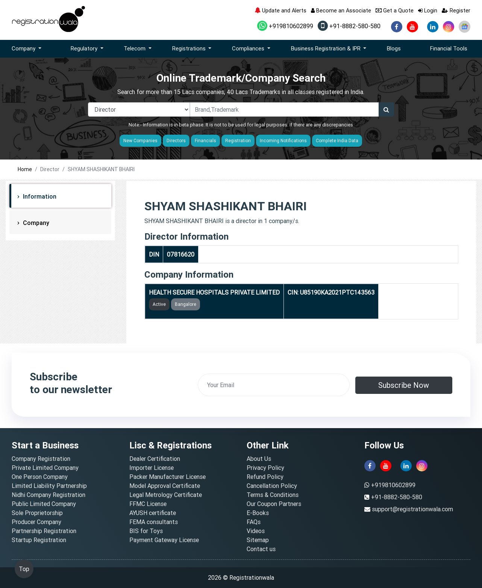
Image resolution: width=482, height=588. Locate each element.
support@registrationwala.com (412, 509)
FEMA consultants (153, 522)
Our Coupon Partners (274, 503)
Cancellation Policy (272, 485)
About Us (259, 458)
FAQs (254, 522)
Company (35, 222)
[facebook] (396, 26)
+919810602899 (285, 26)
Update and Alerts (280, 10)
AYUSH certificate (152, 513)
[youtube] (412, 26)
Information (38, 196)
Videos (256, 531)
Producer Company (36, 522)
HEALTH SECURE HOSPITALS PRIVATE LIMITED (214, 292)
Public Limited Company (44, 503)
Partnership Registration (44, 531)
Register (456, 10)
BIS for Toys (146, 531)
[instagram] (448, 26)
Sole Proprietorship (37, 513)
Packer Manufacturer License (167, 476)
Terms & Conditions (273, 494)
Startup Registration (39, 540)
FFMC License (148, 503)
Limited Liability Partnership (49, 485)
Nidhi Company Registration (48, 494)
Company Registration (41, 458)
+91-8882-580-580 (349, 26)
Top (24, 569)
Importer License (151, 467)
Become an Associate (341, 10)
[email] (274, 385)
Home (25, 169)
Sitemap (258, 540)
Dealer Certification (154, 458)
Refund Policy (265, 476)
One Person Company (40, 476)
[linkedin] (432, 26)
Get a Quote (395, 10)
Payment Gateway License (164, 540)
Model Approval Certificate (164, 485)
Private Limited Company (45, 467)
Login (427, 10)
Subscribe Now (403, 385)
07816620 (180, 254)
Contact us (261, 549)
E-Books (258, 513)
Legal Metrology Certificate (165, 494)
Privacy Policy (265, 467)
